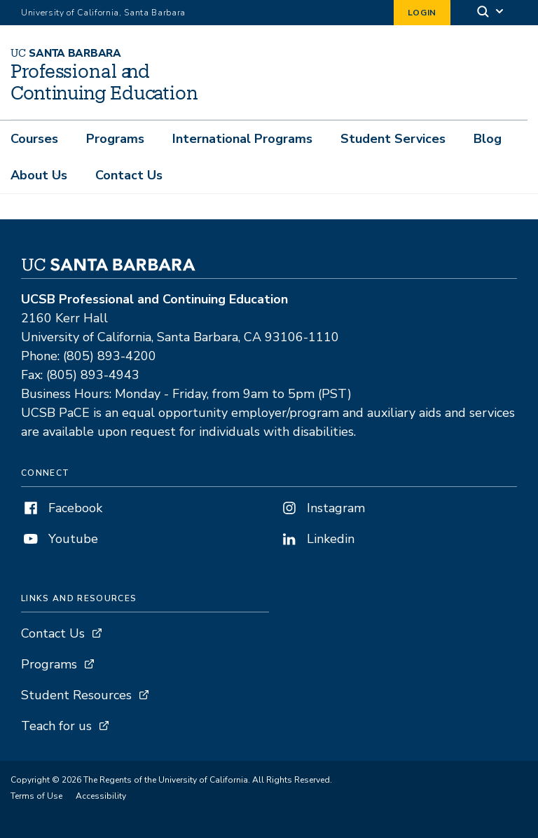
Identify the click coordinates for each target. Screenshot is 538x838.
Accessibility (101, 796)
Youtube (59, 538)
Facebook (61, 508)
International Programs (242, 138)
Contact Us (129, 175)
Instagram (322, 508)
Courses (34, 138)
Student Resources (76, 695)
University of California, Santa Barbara (103, 12)
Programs (115, 138)
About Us (39, 175)
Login (422, 12)
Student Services (393, 138)
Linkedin (317, 538)
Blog (488, 138)
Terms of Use (36, 796)
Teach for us (56, 725)
